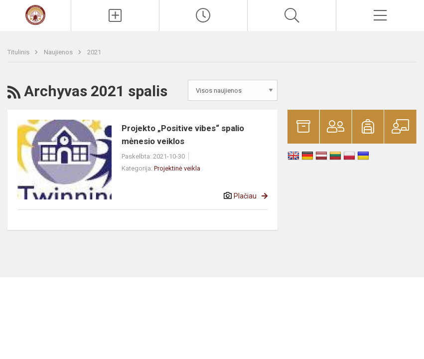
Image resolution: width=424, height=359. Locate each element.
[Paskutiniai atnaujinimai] (203, 15)
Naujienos (59, 52)
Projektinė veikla (177, 168)
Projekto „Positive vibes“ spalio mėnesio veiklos (183, 134)
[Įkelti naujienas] (115, 15)
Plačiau (245, 196)
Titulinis (19, 52)
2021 (94, 52)
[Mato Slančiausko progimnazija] (35, 14)
